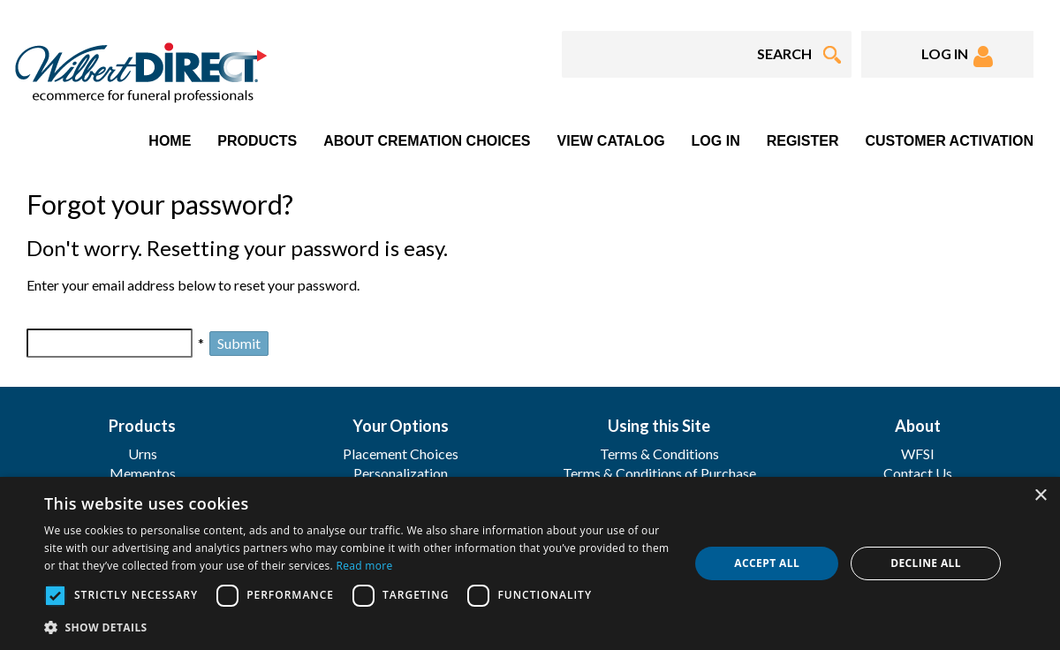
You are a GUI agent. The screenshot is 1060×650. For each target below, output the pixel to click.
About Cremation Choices (426, 140)
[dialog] (530, 563)
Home (169, 140)
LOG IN (957, 56)
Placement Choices (400, 453)
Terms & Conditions (659, 453)
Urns (142, 453)
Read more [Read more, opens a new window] (365, 565)
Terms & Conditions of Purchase (659, 473)
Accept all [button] (766, 563)
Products (257, 140)
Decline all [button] (925, 563)
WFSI (918, 453)
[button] (357, 626)
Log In (716, 140)
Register (803, 140)
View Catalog (611, 140)
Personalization (400, 473)
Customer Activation (949, 140)
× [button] (1040, 496)
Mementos (143, 473)
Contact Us (917, 473)
